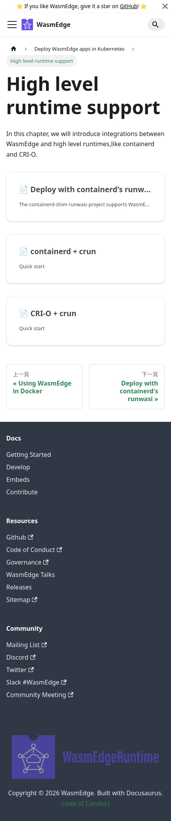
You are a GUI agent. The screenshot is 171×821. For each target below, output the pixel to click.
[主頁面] (13, 48)
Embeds (18, 479)
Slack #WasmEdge (36, 682)
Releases (19, 587)
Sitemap (21, 599)
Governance (27, 562)
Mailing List (26, 645)
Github (19, 537)
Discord (20, 657)
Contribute (22, 492)
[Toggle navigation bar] (12, 24)
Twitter (20, 669)
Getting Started (28, 454)
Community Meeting (39, 694)
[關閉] (165, 6)
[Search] (156, 24)
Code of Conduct (34, 549)
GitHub (129, 6)
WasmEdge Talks (30, 574)
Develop (18, 467)
